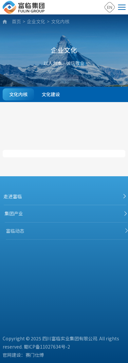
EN (109, 7)
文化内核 (60, 21)
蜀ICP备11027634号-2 (47, 346)
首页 (16, 21)
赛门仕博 (35, 355)
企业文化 (36, 21)
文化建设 (51, 94)
